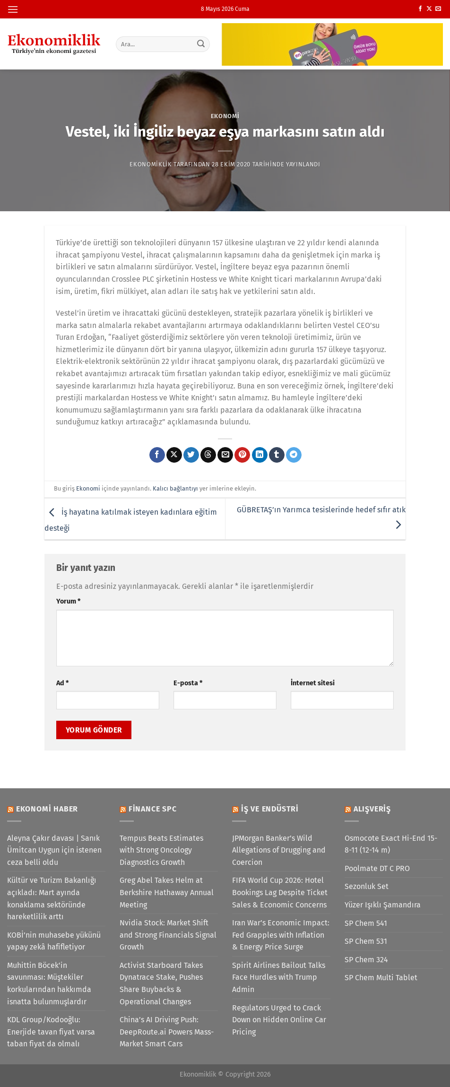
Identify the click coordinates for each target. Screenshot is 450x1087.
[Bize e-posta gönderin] (438, 9)
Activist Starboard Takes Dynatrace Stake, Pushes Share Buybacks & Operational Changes (161, 983)
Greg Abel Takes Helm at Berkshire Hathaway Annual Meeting (167, 892)
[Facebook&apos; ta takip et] (420, 9)
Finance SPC (153, 808)
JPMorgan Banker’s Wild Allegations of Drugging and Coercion (279, 850)
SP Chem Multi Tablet (381, 977)
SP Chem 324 (366, 959)
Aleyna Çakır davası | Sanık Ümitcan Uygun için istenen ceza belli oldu (54, 850)
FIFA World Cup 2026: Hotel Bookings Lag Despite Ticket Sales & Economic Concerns (280, 892)
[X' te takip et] (429, 9)
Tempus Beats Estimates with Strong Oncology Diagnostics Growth (161, 850)
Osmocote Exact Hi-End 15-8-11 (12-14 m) (391, 844)
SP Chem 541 (366, 923)
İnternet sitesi (313, 683)
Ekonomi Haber (47, 808)
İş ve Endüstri (270, 808)
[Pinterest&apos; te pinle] (242, 455)
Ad (62, 683)
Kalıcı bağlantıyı (175, 488)
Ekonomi (225, 116)
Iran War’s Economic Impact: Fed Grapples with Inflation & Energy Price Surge (280, 934)
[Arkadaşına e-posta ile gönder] (225, 455)
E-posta (187, 683)
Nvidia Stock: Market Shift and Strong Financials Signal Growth (168, 934)
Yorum (68, 601)
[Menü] (12, 9)
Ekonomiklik (151, 164)
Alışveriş (372, 808)
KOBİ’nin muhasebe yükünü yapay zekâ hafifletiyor (54, 941)
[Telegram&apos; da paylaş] (294, 455)
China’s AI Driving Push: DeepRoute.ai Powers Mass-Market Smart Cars (167, 1031)
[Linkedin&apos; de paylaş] (260, 455)
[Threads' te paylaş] (208, 455)
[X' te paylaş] (174, 455)
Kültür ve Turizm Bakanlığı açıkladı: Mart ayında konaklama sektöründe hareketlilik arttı (51, 898)
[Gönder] (201, 44)
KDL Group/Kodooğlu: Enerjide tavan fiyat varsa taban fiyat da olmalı (51, 1031)
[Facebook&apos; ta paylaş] (157, 455)
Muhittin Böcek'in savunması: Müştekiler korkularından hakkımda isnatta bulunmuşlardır (49, 983)
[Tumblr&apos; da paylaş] (277, 455)
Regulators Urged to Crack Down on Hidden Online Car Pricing (279, 1019)
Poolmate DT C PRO (377, 868)
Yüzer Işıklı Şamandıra (383, 904)
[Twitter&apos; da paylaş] (191, 455)
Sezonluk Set (367, 886)
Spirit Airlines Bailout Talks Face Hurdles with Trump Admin (278, 977)
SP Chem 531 (366, 941)
